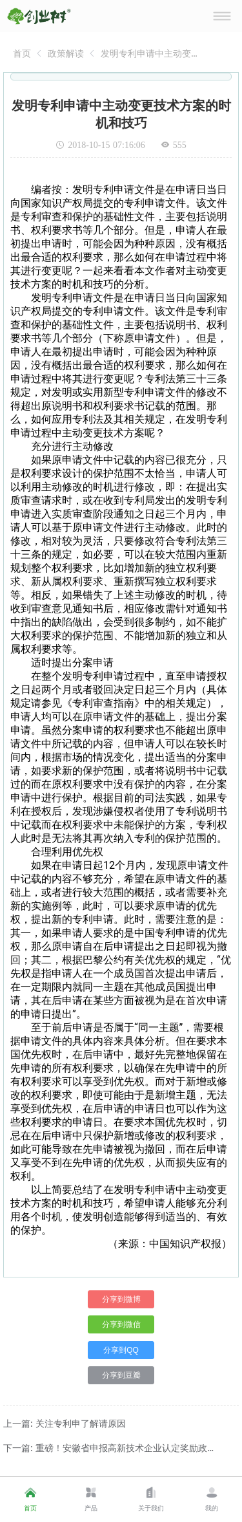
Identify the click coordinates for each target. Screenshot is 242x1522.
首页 (22, 53)
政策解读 (66, 53)
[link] (22, 53)
